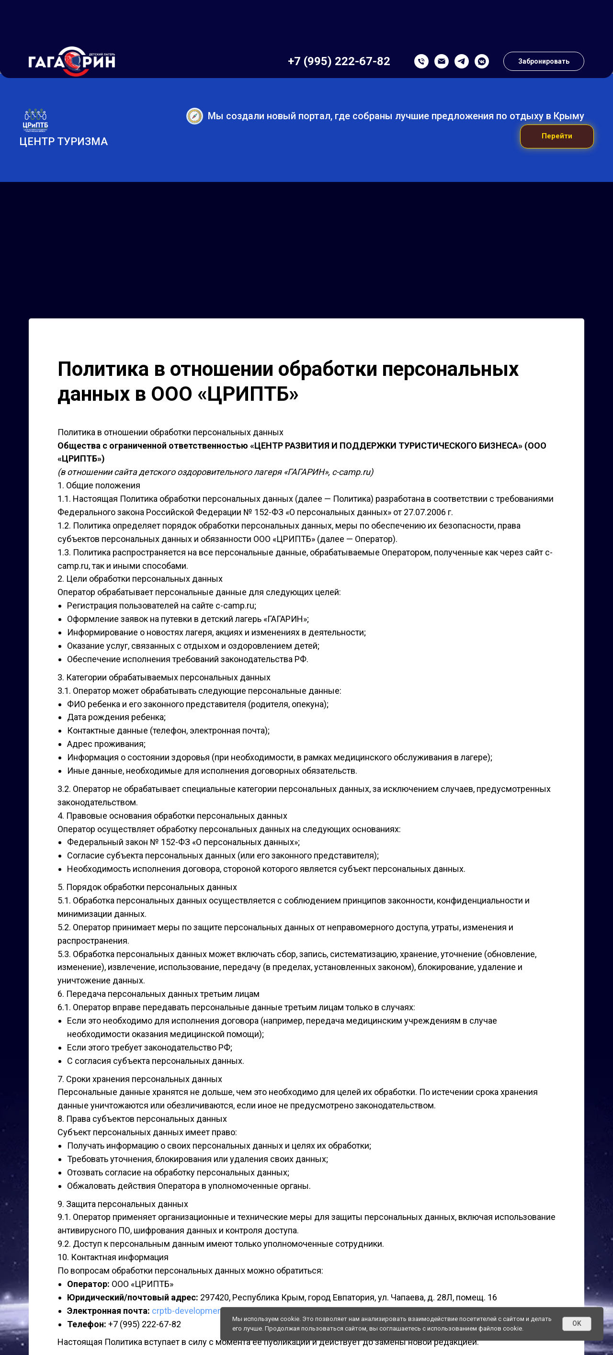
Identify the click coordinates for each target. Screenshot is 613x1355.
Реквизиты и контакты (522, 60)
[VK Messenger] (482, 17)
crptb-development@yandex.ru (211, 1312)
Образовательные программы (279, 60)
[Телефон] (421, 17)
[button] (543, 16)
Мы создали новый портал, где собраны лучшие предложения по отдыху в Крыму (396, 117)
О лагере (66, 60)
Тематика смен (128, 60)
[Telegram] (461, 17)
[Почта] (441, 17)
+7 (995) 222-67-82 (339, 16)
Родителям (191, 60)
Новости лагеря (440, 60)
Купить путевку (371, 60)
